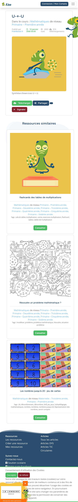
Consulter (40, 227)
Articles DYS (47, 443)
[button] (51, 103)
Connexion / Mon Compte (54, 4)
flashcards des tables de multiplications (40, 197)
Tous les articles (49, 439)
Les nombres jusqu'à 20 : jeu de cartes (40, 391)
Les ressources (13, 439)
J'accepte (11, 475)
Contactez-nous (13, 459)
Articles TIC (47, 446)
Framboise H (17, 31)
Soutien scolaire (15, 462)
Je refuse (24, 475)
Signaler (20, 109)
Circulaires (46, 450)
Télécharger (22, 103)
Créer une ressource (16, 443)
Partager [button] (40, 103)
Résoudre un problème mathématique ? (40, 303)
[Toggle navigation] (73, 4)
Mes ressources (14, 446)
